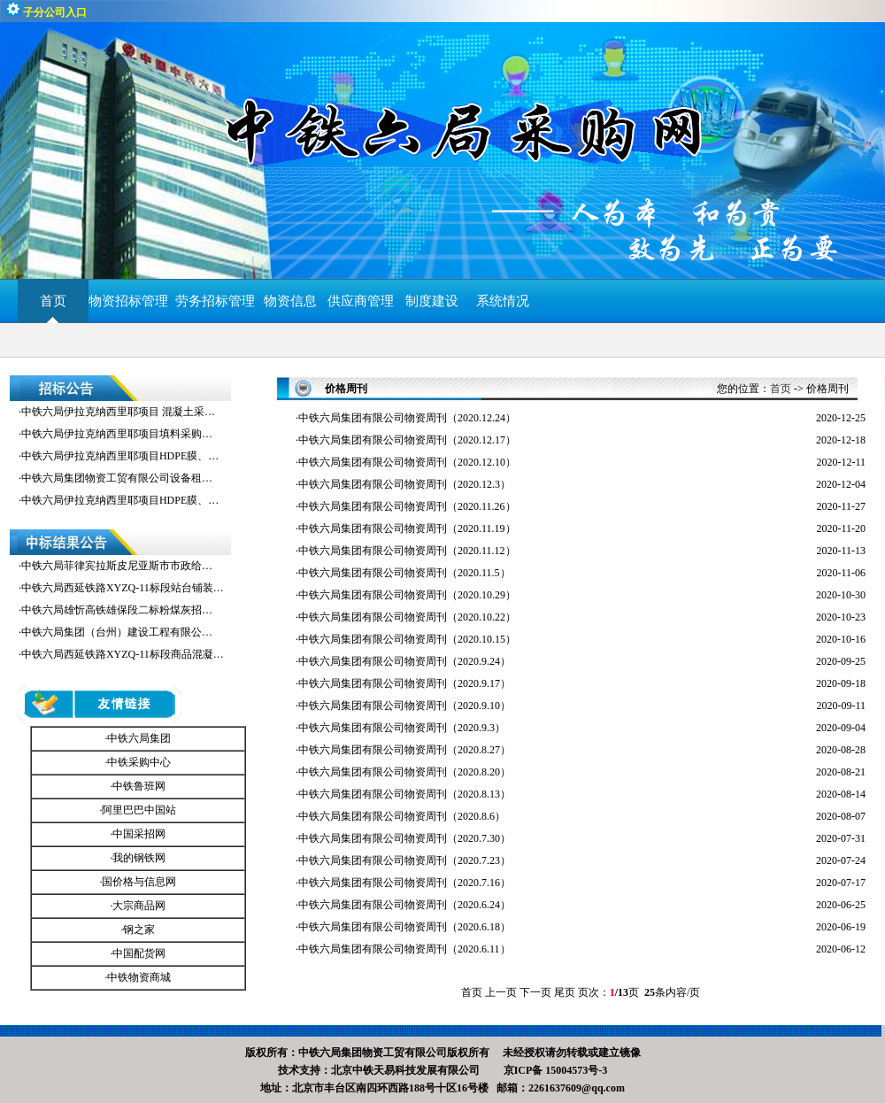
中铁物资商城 (139, 977)
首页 (53, 301)
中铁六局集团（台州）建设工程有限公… (116, 632)
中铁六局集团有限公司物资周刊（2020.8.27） (404, 750)
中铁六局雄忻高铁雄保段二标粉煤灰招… (116, 610)
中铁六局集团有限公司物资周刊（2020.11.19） (407, 528)
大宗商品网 (138, 905)
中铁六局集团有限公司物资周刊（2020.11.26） (407, 506)
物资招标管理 (131, 301)
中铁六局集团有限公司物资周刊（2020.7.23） (404, 860)
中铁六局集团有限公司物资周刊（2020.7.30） (404, 838)
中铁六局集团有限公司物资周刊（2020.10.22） (407, 617)
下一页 (535, 992)
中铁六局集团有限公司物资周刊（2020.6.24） (404, 905)
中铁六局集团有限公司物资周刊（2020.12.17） (407, 440)
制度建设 (431, 301)
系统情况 (502, 301)
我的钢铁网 (138, 858)
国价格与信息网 (139, 881)
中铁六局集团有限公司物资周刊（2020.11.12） (407, 550)
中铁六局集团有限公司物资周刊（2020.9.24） (404, 661)
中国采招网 (138, 834)
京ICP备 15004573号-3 (556, 1070)
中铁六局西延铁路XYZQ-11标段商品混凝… (122, 654)
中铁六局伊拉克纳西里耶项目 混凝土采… (118, 411)
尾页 (564, 992)
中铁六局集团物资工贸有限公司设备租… (116, 478)
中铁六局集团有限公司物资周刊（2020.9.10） (404, 705)
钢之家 (139, 929)
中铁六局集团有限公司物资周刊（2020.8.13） (404, 794)
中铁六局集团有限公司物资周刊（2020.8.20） (404, 772)
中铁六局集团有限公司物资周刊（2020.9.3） (401, 727)
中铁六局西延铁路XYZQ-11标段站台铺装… (122, 588)
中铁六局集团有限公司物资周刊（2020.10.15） (407, 639)
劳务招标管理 (215, 301)
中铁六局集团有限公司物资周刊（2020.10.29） (407, 595)
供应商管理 (360, 301)
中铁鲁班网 (138, 786)
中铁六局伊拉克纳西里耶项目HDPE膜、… (120, 456)
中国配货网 (138, 953)
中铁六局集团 (139, 738)
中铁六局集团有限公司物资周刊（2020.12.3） (404, 484)
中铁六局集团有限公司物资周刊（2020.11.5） (404, 573)
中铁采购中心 (139, 762)
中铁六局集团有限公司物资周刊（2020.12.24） (407, 418)
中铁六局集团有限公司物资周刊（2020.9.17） (404, 683)
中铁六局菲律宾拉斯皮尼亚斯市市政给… (116, 565)
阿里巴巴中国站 (139, 810)
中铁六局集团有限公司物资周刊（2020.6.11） (404, 949)
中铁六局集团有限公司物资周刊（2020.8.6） (401, 816)
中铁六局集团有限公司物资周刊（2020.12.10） (407, 462)
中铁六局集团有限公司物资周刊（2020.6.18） (404, 927)
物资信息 (290, 301)
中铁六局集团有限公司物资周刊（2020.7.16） (404, 882)
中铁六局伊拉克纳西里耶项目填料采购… (116, 434)
